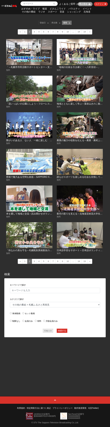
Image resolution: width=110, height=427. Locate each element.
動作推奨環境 (80, 408)
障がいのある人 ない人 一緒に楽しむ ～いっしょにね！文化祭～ (41, 140)
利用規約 (21, 408)
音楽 (62, 11)
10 (68, 32)
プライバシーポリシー (63, 408)
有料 (39, 321)
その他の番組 (29, 11)
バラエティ (74, 8)
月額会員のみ (52, 321)
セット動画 (30, 313)
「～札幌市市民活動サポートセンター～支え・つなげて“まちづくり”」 (42, 67)
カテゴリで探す (17, 299)
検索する (62, 331)
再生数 (55, 23)
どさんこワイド (58, 8)
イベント (87, 8)
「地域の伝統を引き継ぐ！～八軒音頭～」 (78, 67)
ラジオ (41, 11)
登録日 (44, 23)
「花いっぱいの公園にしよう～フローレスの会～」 (32, 104)
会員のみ (29, 321)
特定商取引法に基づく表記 (39, 408)
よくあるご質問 (67, 4)
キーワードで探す (18, 285)
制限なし (16, 321)
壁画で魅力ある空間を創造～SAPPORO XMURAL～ (33, 177)
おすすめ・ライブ (30, 8)
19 (85, 32)
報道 (44, 8)
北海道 (87, 11)
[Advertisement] (55, 360)
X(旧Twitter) (93, 408)
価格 (66, 23)
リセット (48, 331)
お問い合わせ (83, 4)
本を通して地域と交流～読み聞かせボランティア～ (32, 213)
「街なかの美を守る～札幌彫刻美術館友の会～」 (31, 250)
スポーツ (52, 11)
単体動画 (16, 313)
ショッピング (74, 11)
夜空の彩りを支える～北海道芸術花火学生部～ (81, 213)
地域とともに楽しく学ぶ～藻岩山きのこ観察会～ (82, 104)
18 (79, 32)
